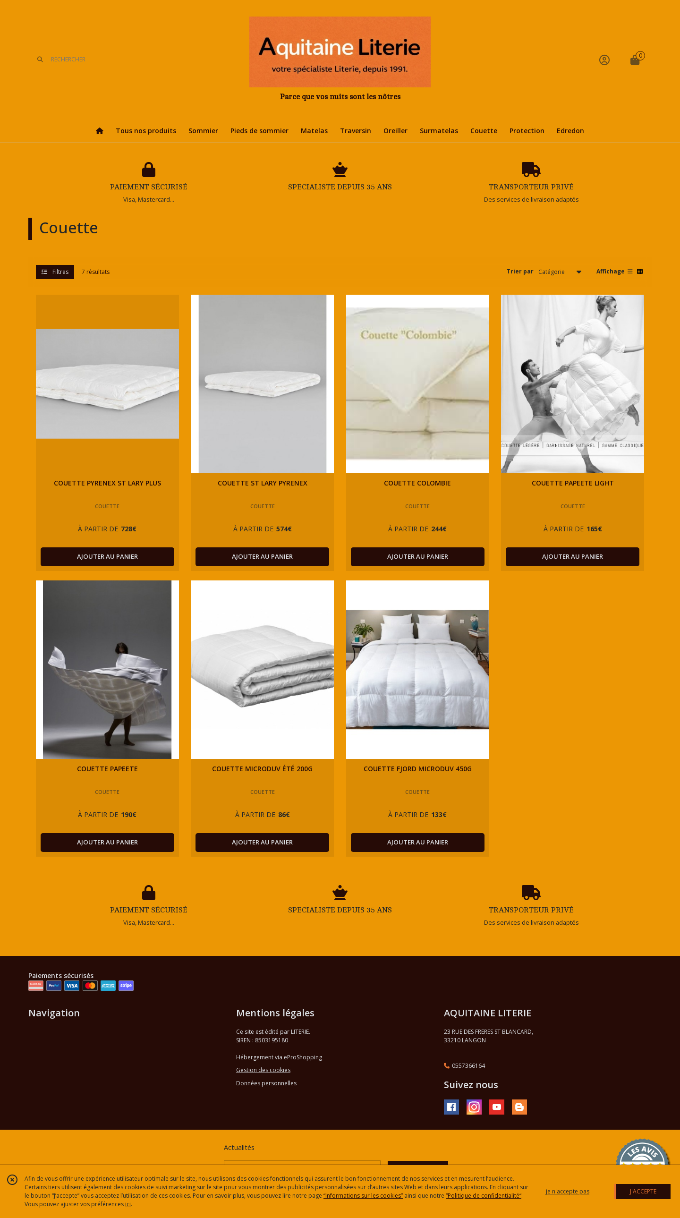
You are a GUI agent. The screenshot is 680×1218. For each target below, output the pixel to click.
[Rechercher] (40, 60)
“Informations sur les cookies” (363, 1196)
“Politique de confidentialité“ (483, 1196)
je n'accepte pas (567, 1191)
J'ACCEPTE (643, 1191)
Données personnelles (266, 1083)
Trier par (520, 271)
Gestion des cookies (263, 1070)
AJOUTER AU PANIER (107, 556)
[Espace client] (604, 59)
